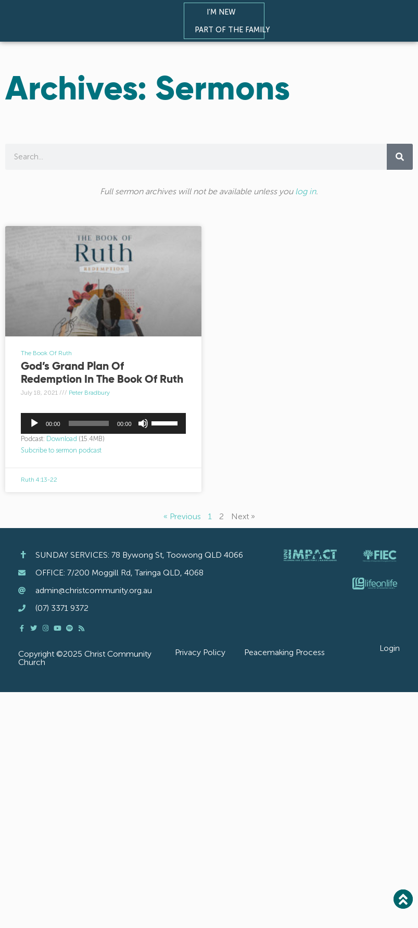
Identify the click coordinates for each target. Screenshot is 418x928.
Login (389, 648)
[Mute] (143, 423)
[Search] (400, 157)
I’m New (224, 12)
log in (305, 191)
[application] (103, 423)
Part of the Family (235, 29)
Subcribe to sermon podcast (61, 450)
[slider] (89, 423)
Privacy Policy (200, 652)
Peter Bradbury (89, 392)
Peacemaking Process (284, 652)
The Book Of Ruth (46, 353)
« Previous (182, 516)
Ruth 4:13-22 (39, 479)
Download (61, 439)
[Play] (34, 423)
